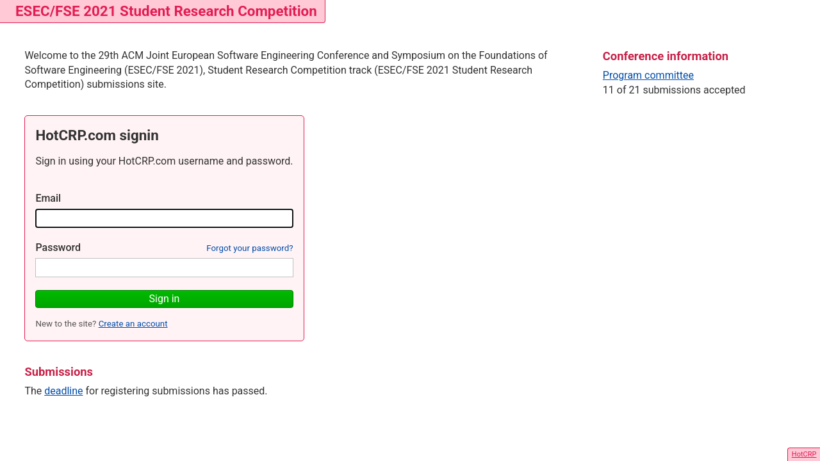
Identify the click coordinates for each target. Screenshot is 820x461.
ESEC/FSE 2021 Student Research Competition (166, 11)
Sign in (164, 299)
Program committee (648, 75)
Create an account (133, 323)
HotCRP (804, 454)
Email (48, 198)
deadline (63, 391)
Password (58, 247)
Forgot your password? (249, 248)
